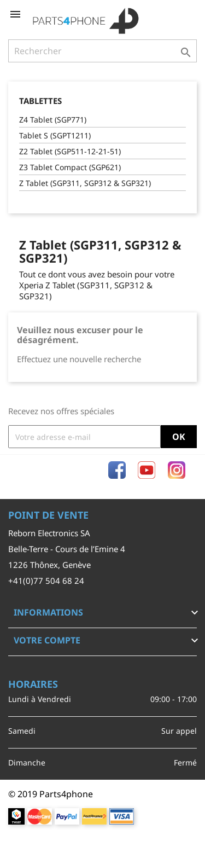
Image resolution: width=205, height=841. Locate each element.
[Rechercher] (102, 50)
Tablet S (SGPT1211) (55, 135)
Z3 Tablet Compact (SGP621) (70, 167)
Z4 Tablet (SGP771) (52, 119)
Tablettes (40, 100)
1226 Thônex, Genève (49, 564)
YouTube (146, 470)
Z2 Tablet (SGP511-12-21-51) (70, 151)
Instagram (176, 470)
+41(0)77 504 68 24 (46, 580)
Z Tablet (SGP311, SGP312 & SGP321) (85, 183)
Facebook (117, 470)
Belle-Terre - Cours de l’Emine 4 (66, 548)
